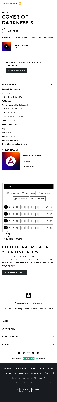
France (42, 368)
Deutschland (21, 368)
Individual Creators (46, 309)
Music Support (10, 336)
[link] (11, 3)
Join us (6, 344)
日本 (46, 373)
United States (36, 373)
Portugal (7, 373)
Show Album (28, 166)
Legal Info (42, 378)
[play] (6, 46)
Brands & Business (31, 309)
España (33, 368)
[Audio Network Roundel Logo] (28, 295)
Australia (8, 368)
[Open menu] (53, 3)
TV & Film (7, 309)
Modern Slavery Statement (12, 383)
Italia (50, 368)
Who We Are (8, 329)
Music (5, 321)
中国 (52, 373)
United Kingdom (21, 373)
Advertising (18, 309)
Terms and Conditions (47, 383)
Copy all (51, 85)
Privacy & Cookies (30, 383)
